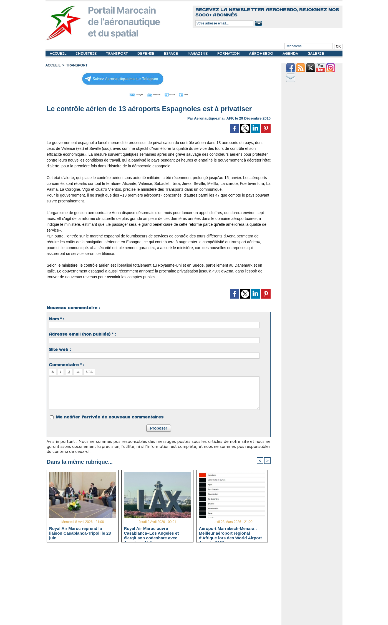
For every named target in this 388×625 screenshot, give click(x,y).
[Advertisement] (163, 585)
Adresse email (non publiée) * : (82, 333)
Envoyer (127, 94)
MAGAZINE (198, 53)
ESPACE (171, 53)
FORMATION (229, 53)
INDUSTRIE (87, 53)
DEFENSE (146, 53)
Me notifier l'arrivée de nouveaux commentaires (109, 416)
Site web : (60, 348)
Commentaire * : (66, 364)
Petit (194, 94)
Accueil (53, 65)
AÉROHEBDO (261, 53)
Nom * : (56, 318)
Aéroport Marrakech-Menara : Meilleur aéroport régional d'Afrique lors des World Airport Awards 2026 (230, 533)
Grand (175, 94)
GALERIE (316, 53)
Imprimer (152, 94)
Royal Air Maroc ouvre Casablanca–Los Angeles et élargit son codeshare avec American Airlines (151, 533)
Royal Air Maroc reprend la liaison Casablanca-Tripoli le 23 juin (80, 533)
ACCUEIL (58, 53)
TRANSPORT (117, 53)
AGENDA (291, 53)
